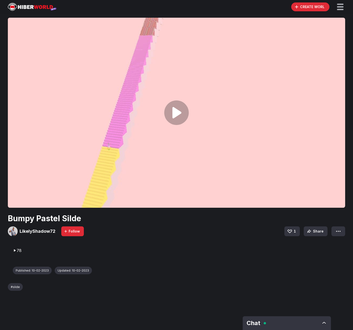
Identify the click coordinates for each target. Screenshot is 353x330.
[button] (340, 7)
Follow (72, 231)
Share (315, 231)
